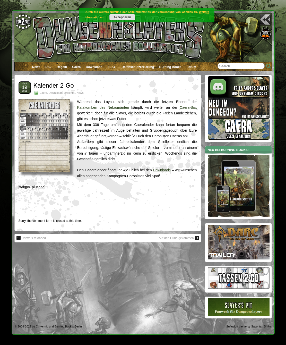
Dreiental (69, 92)
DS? (48, 67)
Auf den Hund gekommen (179, 238)
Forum (191, 67)
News (36, 67)
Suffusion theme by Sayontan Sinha (248, 326)
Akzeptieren (122, 17)
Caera (76, 67)
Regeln (62, 67)
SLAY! (112, 67)
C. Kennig (42, 326)
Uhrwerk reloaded (31, 238)
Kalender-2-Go (53, 85)
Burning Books (170, 67)
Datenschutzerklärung (138, 67)
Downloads (94, 67)
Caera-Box (188, 107)
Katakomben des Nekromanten (103, 107)
